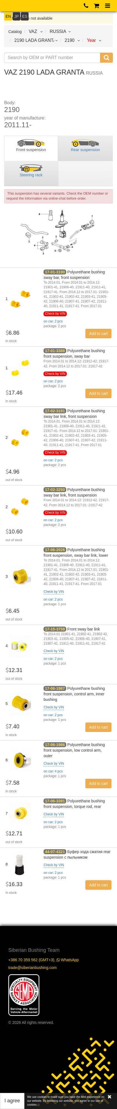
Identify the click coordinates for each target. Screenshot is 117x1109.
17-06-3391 (55, 801)
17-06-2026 (55, 550)
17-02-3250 (55, 489)
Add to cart (98, 333)
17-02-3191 (55, 411)
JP (16, 16)
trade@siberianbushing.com (32, 967)
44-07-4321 (55, 851)
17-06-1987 (55, 688)
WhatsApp (68, 960)
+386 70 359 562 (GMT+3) (31, 960)
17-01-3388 (55, 351)
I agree (12, 1100)
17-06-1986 (55, 744)
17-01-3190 (55, 272)
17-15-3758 (55, 629)
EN (8, 16)
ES (24, 16)
